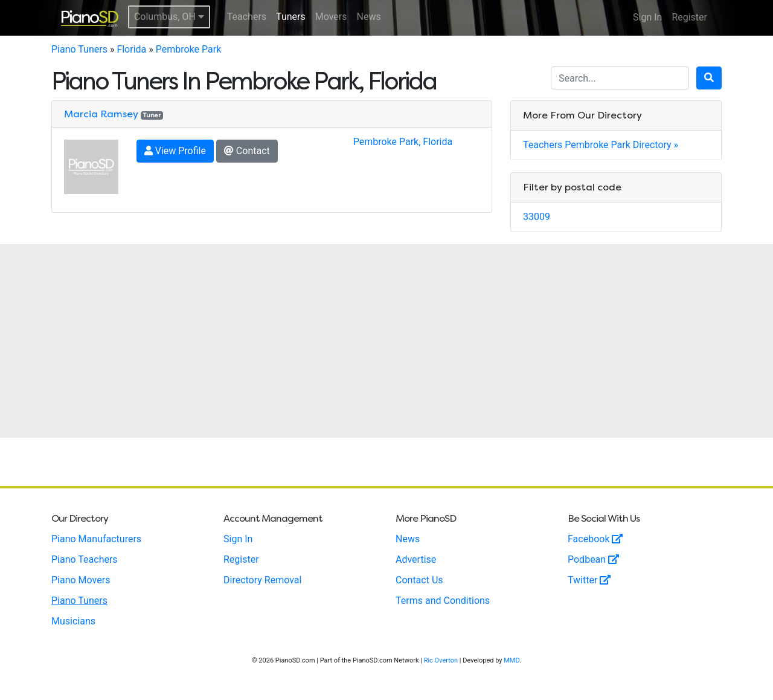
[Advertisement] (386, 341)
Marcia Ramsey (101, 114)
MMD (511, 660)
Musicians (73, 621)
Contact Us (419, 580)
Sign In (647, 17)
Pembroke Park (189, 49)
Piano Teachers (84, 559)
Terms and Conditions (443, 600)
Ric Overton (441, 660)
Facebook (595, 539)
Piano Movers (80, 580)
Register (689, 17)
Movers (331, 16)
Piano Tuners (79, 49)
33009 (536, 216)
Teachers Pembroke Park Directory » (600, 145)
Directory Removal (262, 580)
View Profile (175, 151)
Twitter (589, 580)
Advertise (416, 559)
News (369, 16)
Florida (131, 49)
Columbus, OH (169, 16)
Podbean (593, 559)
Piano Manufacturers (96, 539)
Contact (247, 151)
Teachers (246, 16)
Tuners (291, 16)
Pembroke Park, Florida (403, 141)
